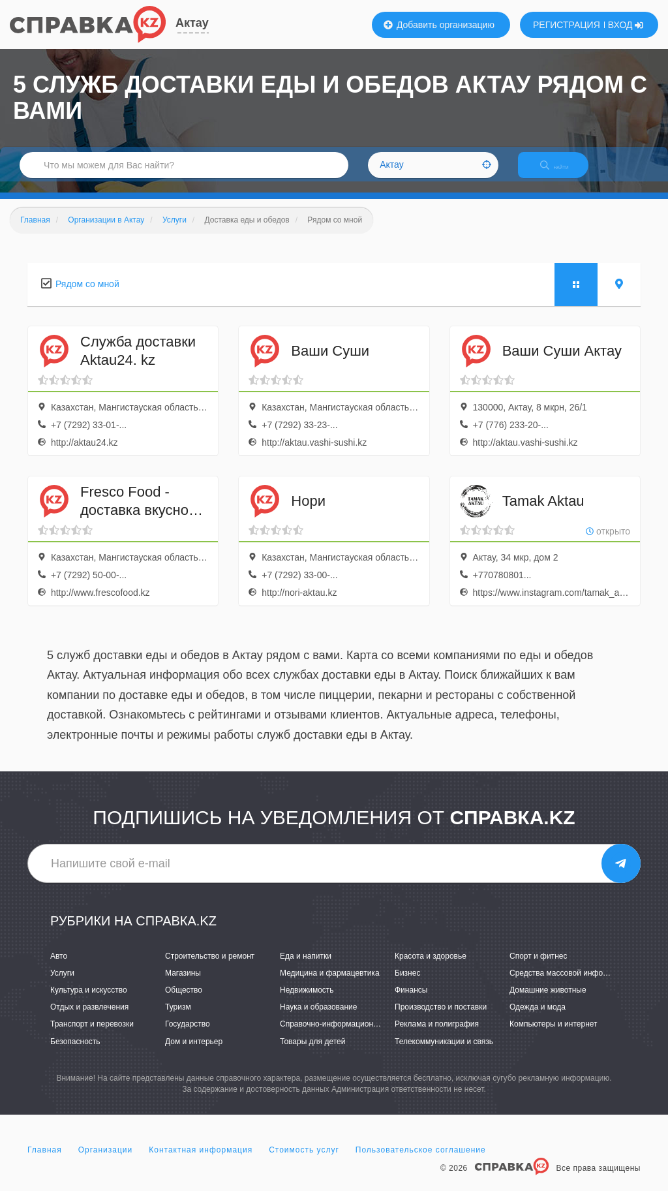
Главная (44, 1161)
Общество (183, 1001)
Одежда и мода (537, 1018)
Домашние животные (547, 1001)
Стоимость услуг (304, 1161)
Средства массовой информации (569, 984)
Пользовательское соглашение (421, 1161)
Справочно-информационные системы (350, 1035)
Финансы (411, 1001)
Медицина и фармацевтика (330, 984)
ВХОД (626, 25)
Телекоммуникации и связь (444, 1052)
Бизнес (407, 984)
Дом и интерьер (193, 1052)
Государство (187, 1035)
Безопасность (75, 1052)
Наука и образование (318, 1018)
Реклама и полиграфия (437, 1035)
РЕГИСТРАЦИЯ (566, 25)
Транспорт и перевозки (92, 1035)
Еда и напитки (305, 967)
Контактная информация (200, 1161)
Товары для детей (312, 1052)
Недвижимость (307, 1001)
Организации (105, 1161)
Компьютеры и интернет (553, 1035)
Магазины (183, 984)
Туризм (178, 1018)
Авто (58, 967)
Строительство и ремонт (209, 967)
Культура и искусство (88, 1001)
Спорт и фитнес (538, 967)
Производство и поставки (441, 1018)
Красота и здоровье (430, 967)
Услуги (62, 984)
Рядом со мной (87, 295)
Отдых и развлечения (89, 1018)
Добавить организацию (439, 25)
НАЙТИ (563, 172)
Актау (192, 22)
